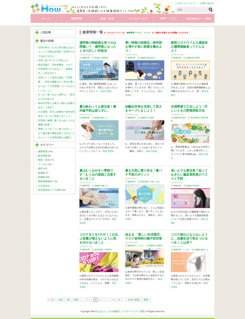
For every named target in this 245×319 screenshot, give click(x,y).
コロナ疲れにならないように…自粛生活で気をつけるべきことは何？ (189, 238)
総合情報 (42, 155)
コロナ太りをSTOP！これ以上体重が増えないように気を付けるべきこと (98, 238)
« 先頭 (60, 299)
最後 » (147, 299)
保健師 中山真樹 (147, 118)
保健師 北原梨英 (101, 58)
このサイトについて (185, 3)
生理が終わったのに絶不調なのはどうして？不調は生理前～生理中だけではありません (56, 51)
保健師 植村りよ (101, 118)
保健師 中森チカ (101, 186)
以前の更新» (134, 299)
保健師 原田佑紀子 (148, 58)
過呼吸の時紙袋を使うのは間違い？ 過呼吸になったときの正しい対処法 (97, 46)
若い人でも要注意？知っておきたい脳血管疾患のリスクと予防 (189, 174)
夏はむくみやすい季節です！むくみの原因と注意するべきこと (97, 174)
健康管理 (76, 19)
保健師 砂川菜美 (193, 58)
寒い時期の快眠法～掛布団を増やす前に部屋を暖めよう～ (143, 46)
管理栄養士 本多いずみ (150, 182)
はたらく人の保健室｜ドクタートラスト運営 (122, 311)
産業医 (41, 173)
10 (113, 299)
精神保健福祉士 (46, 181)
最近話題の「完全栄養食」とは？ (55, 64)
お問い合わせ (207, 3)
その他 (41, 185)
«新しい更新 (72, 299)
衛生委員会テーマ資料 (199, 19)
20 (119, 299)
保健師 (41, 177)
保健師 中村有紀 (193, 186)
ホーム (46, 19)
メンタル (137, 19)
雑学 (168, 19)
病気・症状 (107, 19)
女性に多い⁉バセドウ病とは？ (53, 60)
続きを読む (106, 91)
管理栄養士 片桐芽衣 (103, 250)
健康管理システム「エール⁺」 (139, 33)
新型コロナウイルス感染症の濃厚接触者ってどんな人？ (189, 46)
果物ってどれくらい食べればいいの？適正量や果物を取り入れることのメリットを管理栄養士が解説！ (56, 133)
